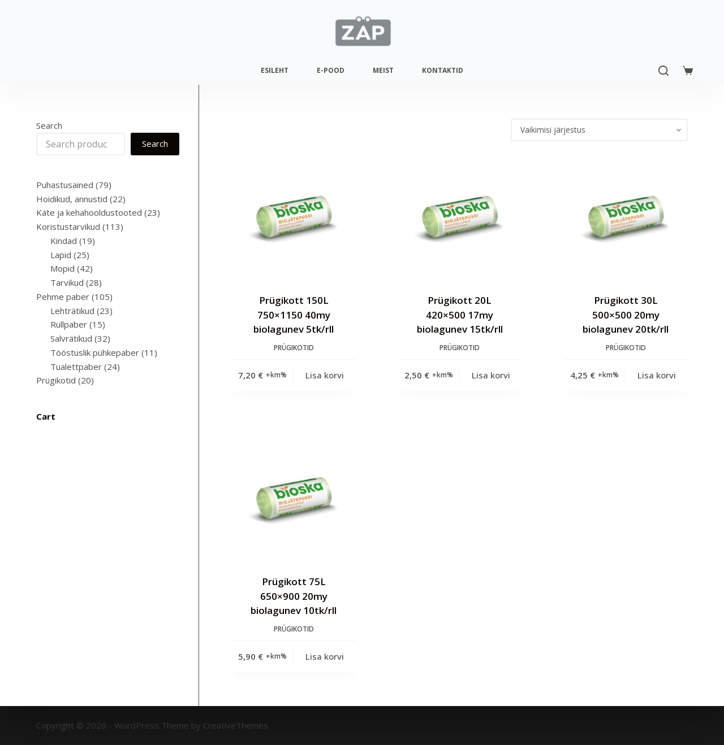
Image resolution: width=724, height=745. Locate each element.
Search (49, 125)
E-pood (330, 70)
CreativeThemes (235, 725)
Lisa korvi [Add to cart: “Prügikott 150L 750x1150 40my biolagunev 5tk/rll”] (324, 375)
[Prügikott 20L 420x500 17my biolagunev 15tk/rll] (460, 217)
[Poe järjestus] (599, 130)
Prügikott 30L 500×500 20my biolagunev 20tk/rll (626, 315)
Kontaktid (442, 70)
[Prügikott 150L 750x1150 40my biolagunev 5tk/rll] (294, 217)
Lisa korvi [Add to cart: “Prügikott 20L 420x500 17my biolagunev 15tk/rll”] (491, 375)
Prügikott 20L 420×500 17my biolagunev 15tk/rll (460, 315)
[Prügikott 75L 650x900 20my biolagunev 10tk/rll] (294, 498)
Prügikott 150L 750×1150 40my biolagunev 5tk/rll (293, 315)
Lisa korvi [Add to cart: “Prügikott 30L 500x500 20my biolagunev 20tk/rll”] (656, 375)
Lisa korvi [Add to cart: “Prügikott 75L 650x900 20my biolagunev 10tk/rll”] (324, 656)
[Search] (663, 71)
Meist (383, 70)
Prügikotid (294, 347)
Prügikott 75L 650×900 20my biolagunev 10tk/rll (294, 596)
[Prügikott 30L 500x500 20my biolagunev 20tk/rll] (626, 217)
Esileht (274, 70)
